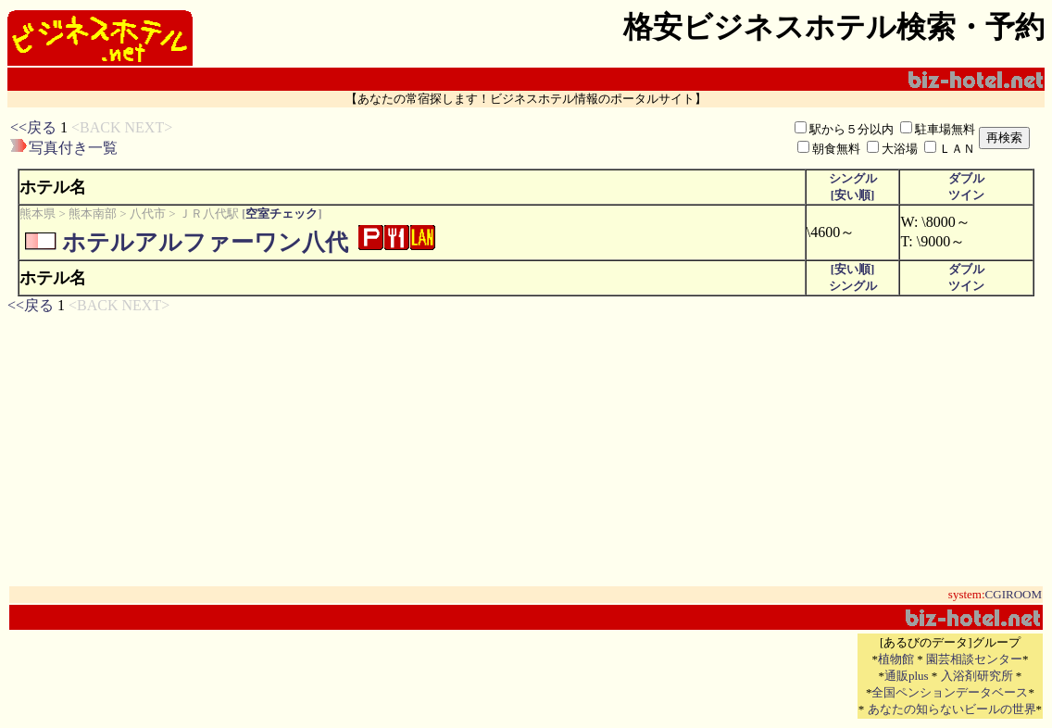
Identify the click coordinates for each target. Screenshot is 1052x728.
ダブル (966, 178)
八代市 (148, 213)
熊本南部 (93, 213)
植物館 (896, 659)
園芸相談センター (974, 659)
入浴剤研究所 (977, 676)
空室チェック (281, 213)
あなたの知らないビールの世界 (952, 709)
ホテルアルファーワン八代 (205, 242)
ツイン (966, 195)
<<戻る (33, 127)
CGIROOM (1013, 594)
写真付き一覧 (73, 148)
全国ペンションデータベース (949, 692)
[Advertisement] (429, 138)
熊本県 (37, 213)
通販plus (906, 676)
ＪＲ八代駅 (209, 213)
